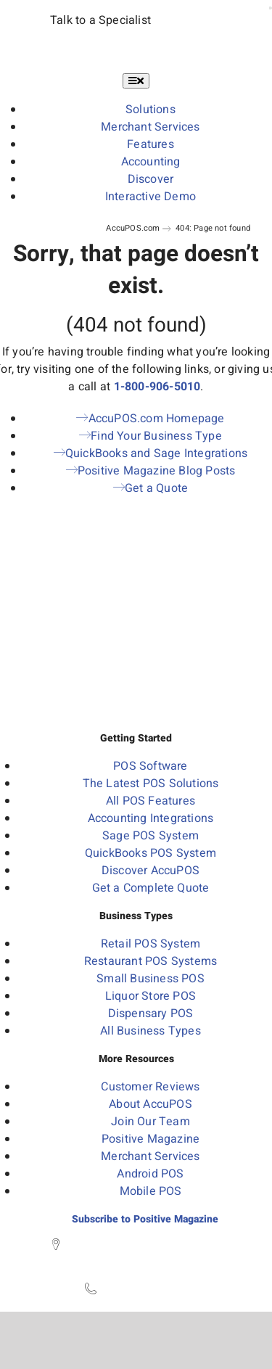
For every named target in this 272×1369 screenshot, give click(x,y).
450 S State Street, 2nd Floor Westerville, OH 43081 (143, 1253)
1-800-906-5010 (157, 386)
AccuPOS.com (133, 228)
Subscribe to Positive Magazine (145, 1219)
